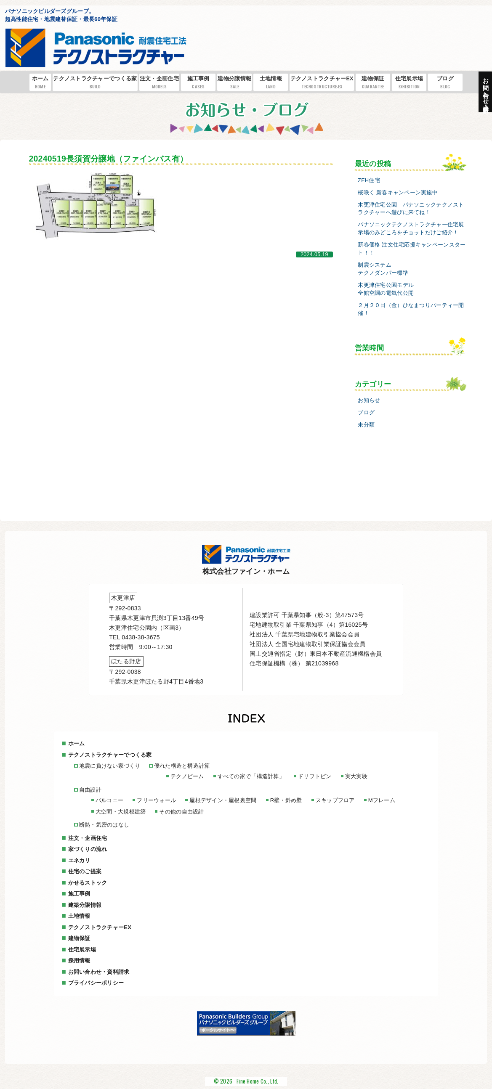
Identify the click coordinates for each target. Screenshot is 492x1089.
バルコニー (109, 800)
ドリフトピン (315, 776)
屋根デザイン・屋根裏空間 (222, 800)
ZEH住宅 (369, 180)
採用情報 (79, 960)
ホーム (40, 83)
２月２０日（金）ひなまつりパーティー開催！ (411, 309)
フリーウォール (156, 800)
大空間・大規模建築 (121, 811)
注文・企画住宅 (159, 83)
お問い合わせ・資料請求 (99, 972)
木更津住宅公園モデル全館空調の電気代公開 (386, 289)
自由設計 (90, 790)
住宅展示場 (409, 83)
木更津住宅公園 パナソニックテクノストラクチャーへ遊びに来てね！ (411, 209)
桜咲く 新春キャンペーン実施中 (398, 193)
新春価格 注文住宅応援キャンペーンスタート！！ (411, 249)
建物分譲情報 (234, 83)
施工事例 (198, 83)
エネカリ (79, 860)
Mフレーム (381, 800)
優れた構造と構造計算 (182, 766)
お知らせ (369, 400)
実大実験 (356, 776)
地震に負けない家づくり (110, 766)
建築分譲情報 (85, 905)
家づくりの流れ (87, 849)
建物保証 (373, 83)
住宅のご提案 (85, 871)
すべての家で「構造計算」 (251, 776)
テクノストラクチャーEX (322, 83)
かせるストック (87, 883)
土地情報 (271, 83)
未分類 (366, 425)
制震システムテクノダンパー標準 (383, 269)
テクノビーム (187, 776)
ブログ (445, 83)
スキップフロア (335, 800)
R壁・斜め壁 (286, 800)
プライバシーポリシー (96, 983)
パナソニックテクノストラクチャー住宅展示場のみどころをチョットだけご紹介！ (411, 229)
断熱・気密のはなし (104, 824)
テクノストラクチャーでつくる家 (95, 83)
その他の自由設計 (181, 811)
